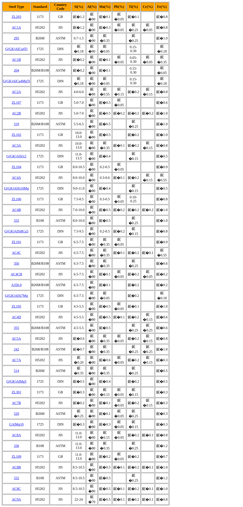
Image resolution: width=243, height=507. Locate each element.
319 (16, 124)
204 (16, 70)
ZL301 (16, 392)
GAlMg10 (16, 424)
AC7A (16, 360)
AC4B (16, 210)
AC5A (16, 338)
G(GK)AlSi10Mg (16, 188)
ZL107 (16, 102)
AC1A (16, 27)
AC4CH (16, 274)
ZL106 (16, 199)
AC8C (16, 489)
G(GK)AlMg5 (16, 381)
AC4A (16, 178)
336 (16, 446)
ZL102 (16, 135)
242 (16, 349)
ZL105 (16, 306)
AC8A (16, 435)
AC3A (16, 145)
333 (16, 220)
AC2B (16, 113)
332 (16, 478)
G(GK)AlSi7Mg (16, 296)
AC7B (16, 403)
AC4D (16, 317)
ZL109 (16, 456)
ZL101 (16, 242)
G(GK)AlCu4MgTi (16, 81)
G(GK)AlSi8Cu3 (16, 231)
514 (16, 371)
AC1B (16, 60)
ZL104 (16, 167)
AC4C (16, 253)
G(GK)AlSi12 (17, 156)
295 (16, 38)
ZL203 (16, 17)
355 (16, 328)
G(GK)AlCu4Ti (16, 49)
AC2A (16, 92)
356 (16, 263)
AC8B (16, 467)
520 (16, 413)
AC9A (16, 499)
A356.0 (16, 285)
